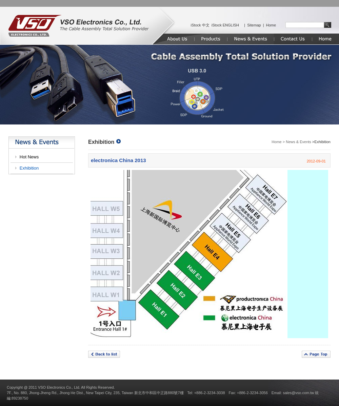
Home (271, 25)
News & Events (298, 142)
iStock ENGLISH (225, 25)
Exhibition (29, 168)
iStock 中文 (200, 25)
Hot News (29, 156)
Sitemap (254, 25)
